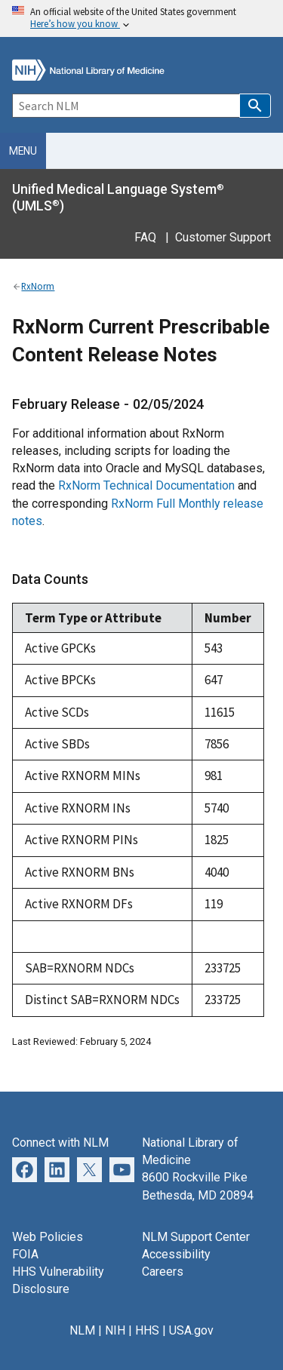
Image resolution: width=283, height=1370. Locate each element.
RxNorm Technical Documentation (146, 485)
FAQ (145, 237)
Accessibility (176, 1254)
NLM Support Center (196, 1237)
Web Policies (47, 1237)
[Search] (125, 106)
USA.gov (191, 1330)
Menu (23, 151)
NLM (82, 1330)
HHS (147, 1330)
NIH (115, 1330)
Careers (162, 1271)
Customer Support (223, 237)
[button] (255, 106)
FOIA (25, 1254)
